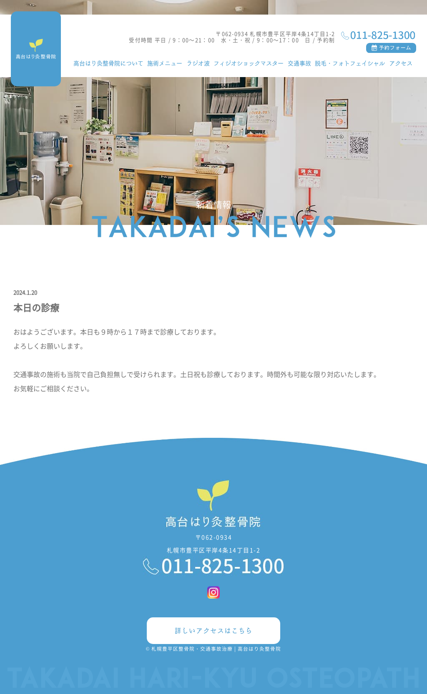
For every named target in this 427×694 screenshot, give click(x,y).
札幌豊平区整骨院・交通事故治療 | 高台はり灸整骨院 (216, 648)
